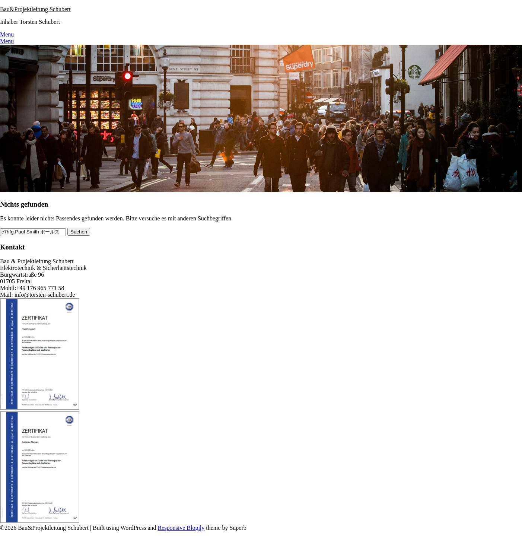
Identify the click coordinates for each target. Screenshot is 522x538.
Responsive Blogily (181, 528)
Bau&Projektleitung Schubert (35, 9)
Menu (7, 34)
